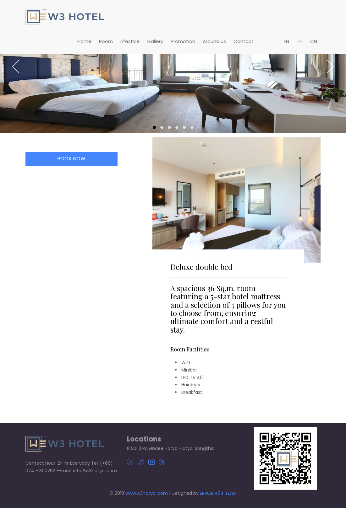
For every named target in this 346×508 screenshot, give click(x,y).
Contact (243, 41)
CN (313, 41)
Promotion (183, 41)
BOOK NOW (71, 158)
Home (84, 41)
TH (300, 41)
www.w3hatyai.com (146, 493)
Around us (214, 41)
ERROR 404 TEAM (218, 493)
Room (106, 41)
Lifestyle (130, 41)
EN (286, 41)
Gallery (155, 41)
